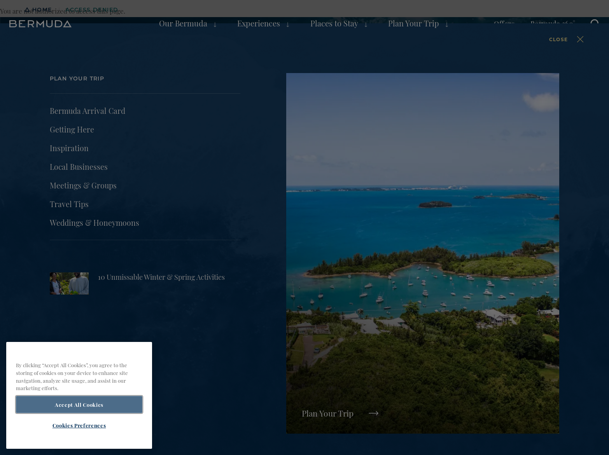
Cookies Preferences (79, 425)
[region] (79, 395)
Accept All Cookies (79, 404)
